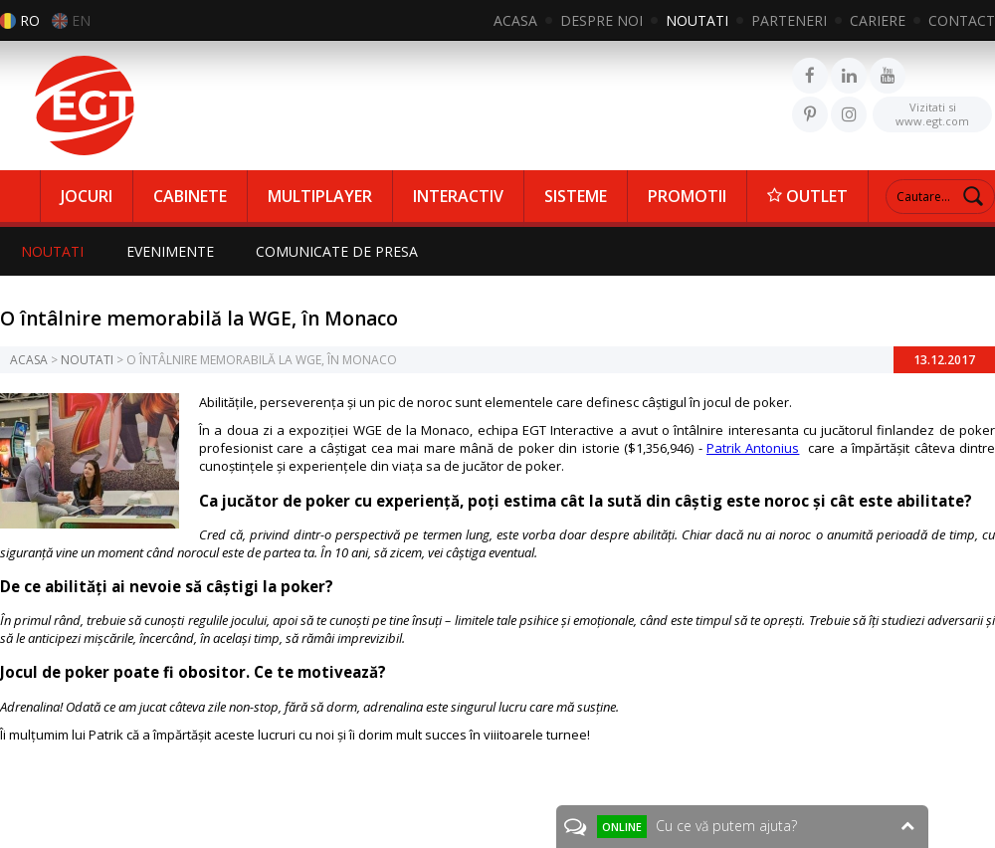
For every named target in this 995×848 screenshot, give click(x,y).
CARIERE (877, 20)
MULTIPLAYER (320, 196)
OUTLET (807, 196)
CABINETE (190, 196)
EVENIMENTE (172, 251)
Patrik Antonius (752, 449)
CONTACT (961, 20)
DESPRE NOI (601, 20)
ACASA (515, 20)
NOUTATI (697, 20)
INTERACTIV (458, 196)
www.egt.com (932, 112)
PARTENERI (789, 20)
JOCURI (86, 196)
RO (30, 20)
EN (81, 20)
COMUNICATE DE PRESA (341, 251)
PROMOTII (687, 196)
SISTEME (575, 196)
